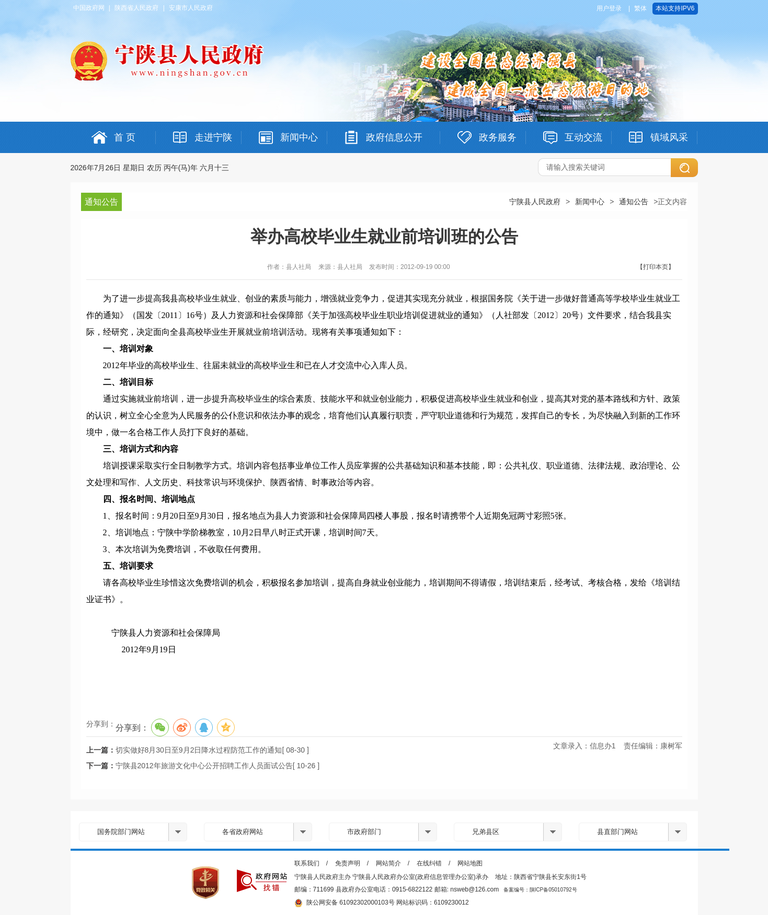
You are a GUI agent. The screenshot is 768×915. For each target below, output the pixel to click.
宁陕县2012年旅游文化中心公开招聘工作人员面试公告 (204, 765)
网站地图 (470, 863)
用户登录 (609, 8)
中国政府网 (89, 7)
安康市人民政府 (191, 7)
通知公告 (633, 201)
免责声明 (347, 863)
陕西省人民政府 (136, 7)
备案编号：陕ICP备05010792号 (540, 890)
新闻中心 (589, 201)
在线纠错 (429, 863)
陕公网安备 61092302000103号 (344, 903)
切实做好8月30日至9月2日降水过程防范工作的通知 (199, 750)
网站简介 (388, 863)
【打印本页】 (655, 267)
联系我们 (306, 863)
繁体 (640, 8)
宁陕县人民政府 (534, 201)
